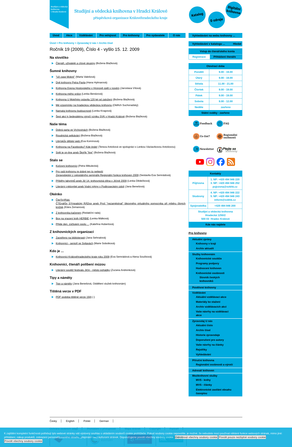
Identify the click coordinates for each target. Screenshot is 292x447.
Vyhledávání (203, 354)
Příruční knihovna (203, 360)
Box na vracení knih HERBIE (72, 218)
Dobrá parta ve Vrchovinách (72, 129)
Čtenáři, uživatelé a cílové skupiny (75, 63)
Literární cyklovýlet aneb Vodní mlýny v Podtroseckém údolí (90, 186)
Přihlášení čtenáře (225, 56)
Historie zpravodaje (208, 335)
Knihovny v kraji (206, 243)
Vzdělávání (86, 35)
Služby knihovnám (203, 254)
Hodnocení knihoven (208, 268)
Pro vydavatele (155, 35)
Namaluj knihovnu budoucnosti (73, 110)
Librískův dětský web (68, 141)
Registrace (199, 56)
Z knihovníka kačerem (68, 212)
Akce (69, 35)
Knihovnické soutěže (209, 258)
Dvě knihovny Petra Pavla (71, 82)
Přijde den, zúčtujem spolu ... (72, 224)
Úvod (56, 35)
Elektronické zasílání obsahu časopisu (213, 391)
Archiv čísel (203, 330)
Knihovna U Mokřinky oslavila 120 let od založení (84, 99)
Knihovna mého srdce (68, 93)
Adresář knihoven (203, 370)
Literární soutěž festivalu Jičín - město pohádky (83, 270)
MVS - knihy (203, 379)
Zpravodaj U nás (202, 321)
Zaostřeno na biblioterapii (70, 237)
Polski (87, 421)
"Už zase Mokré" (65, 76)
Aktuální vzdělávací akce (211, 296)
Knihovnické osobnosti (210, 273)
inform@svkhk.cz (225, 199)
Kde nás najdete (215, 224)
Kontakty (215, 173)
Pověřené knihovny (204, 287)
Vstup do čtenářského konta (217, 51)
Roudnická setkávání (68, 135)
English (70, 421)
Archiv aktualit (205, 248)
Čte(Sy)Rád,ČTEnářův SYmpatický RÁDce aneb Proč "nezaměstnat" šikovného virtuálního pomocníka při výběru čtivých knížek (121, 203)
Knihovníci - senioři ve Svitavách (74, 243)
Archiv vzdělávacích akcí (211, 306)
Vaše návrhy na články (210, 344)
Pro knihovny (131, 35)
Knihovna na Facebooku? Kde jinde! (77, 146)
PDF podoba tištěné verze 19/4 (73, 296)
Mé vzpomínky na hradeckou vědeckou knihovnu (84, 105)
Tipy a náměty (64, 283)
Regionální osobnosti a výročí (214, 364)
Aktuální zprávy (201, 239)
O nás (177, 35)
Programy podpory (207, 263)
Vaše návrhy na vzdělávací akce (212, 313)
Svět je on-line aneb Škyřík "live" (74, 152)
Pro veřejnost (108, 35)
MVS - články (204, 384)
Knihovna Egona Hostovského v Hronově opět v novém (87, 88)
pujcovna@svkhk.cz (225, 186)
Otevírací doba (215, 66)
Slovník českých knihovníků (210, 279)
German (104, 421)
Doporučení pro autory (210, 339)
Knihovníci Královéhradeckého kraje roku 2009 (83, 256)
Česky (53, 421)
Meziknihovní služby (204, 375)
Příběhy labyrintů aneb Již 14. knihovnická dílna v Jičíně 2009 (91, 180)
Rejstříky (201, 349)
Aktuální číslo (204, 325)
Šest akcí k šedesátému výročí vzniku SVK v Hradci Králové (90, 116)
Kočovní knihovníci (66, 165)
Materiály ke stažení (208, 301)
